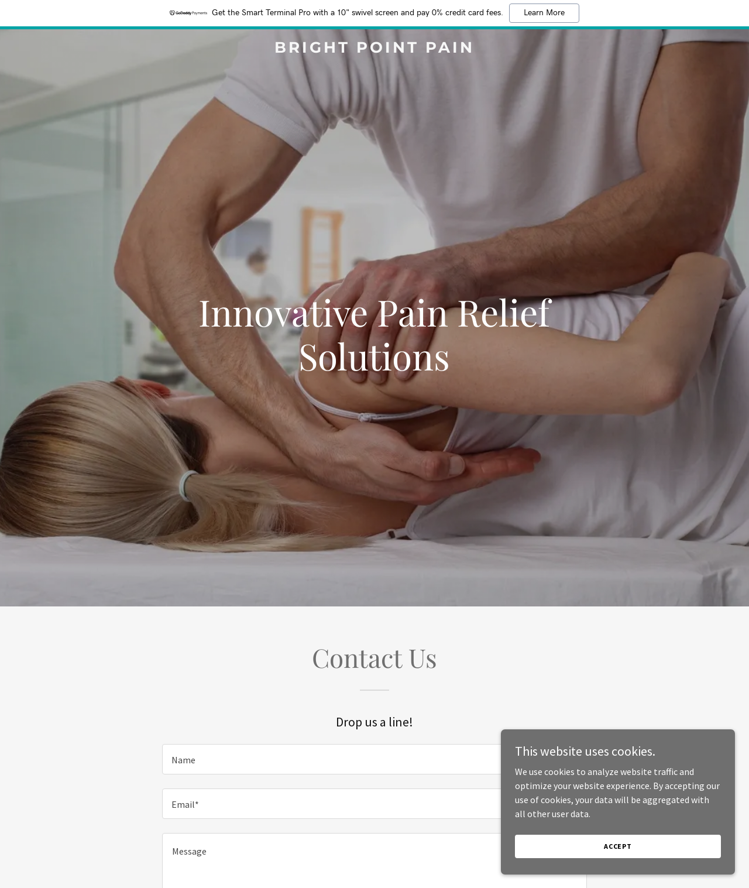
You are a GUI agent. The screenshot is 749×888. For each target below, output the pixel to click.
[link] (374, 49)
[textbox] (374, 759)
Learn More (544, 13)
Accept (618, 854)
